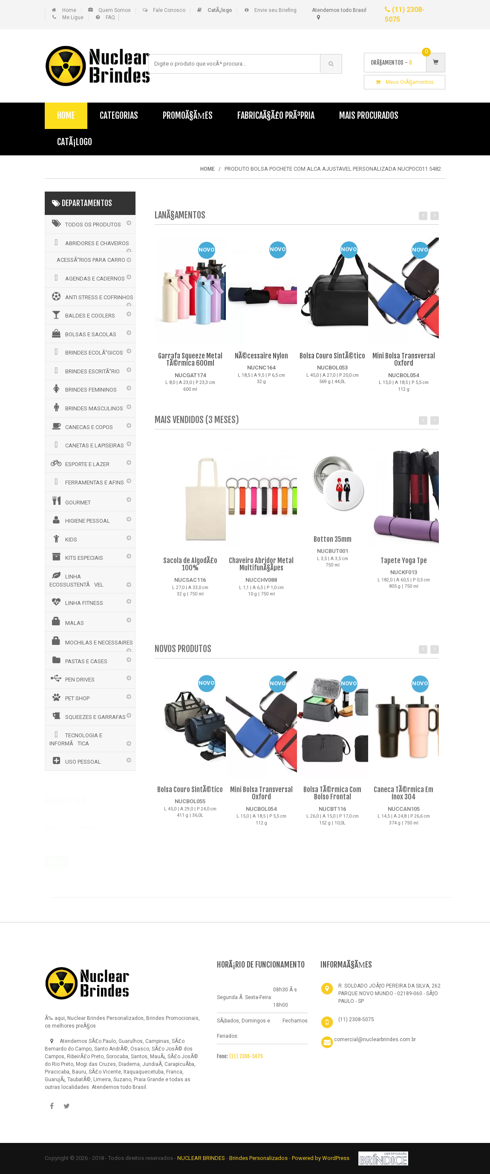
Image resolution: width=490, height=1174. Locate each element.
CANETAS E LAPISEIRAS (86, 444)
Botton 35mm (333, 543)
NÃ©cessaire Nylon (261, 356)
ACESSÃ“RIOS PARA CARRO (91, 260)
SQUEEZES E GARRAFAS (87, 716)
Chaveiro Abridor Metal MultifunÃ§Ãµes (261, 569)
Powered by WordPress (321, 1158)
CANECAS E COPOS (81, 426)
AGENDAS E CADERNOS (87, 277)
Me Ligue (73, 17)
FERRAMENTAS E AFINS (86, 481)
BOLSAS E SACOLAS (82, 333)
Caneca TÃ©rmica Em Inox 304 (403, 798)
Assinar (56, 858)
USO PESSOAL (75, 760)
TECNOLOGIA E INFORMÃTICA (75, 738)
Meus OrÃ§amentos (405, 82)
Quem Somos (114, 10)
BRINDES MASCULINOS (86, 407)
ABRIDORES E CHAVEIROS (89, 242)
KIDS (63, 538)
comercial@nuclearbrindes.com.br (375, 1039)
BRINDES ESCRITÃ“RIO (84, 370)
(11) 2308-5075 (246, 1056)
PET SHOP (69, 697)
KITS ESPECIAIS (76, 557)
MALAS (66, 621)
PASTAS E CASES (78, 660)
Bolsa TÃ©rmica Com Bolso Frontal (332, 798)
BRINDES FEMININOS (83, 388)
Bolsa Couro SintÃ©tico (332, 356)
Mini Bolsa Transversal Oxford (403, 360)
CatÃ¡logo (74, 142)
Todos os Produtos (85, 223)
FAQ (110, 17)
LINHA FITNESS (76, 602)
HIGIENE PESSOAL (79, 519)
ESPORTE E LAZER (79, 463)
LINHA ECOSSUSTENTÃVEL (76, 579)
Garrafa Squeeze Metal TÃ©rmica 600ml (190, 360)
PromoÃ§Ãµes (188, 115)
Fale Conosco (169, 10)
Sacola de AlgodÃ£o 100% (190, 569)
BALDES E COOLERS (82, 314)
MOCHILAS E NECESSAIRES (91, 641)
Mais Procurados (368, 115)
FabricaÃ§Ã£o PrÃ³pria (275, 115)
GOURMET (70, 501)
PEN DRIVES (72, 678)
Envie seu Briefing (275, 10)
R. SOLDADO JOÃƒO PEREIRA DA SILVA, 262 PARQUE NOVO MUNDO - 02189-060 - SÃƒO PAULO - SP (389, 993)
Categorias (119, 115)
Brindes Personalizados (259, 1158)
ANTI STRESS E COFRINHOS (91, 296)
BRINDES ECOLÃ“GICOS (86, 351)
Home (69, 10)
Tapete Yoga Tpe (403, 565)
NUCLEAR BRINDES (201, 1158)
